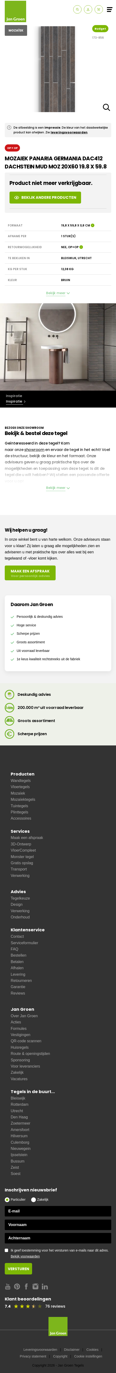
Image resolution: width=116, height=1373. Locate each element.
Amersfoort (20, 1130)
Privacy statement (33, 1356)
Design (17, 904)
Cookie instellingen (88, 1356)
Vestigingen (20, 1035)
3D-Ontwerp (21, 844)
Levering (18, 974)
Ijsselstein (19, 1155)
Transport (19, 869)
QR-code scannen (26, 1041)
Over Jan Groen (24, 1016)
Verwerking (20, 876)
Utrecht (17, 1111)
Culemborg (20, 1142)
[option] (58, 347)
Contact (17, 936)
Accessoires (21, 818)
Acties (16, 1022)
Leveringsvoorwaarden (40, 1350)
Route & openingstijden (30, 1054)
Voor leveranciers (25, 1066)
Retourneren (21, 981)
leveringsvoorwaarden (69, 132)
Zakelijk (17, 1072)
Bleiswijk (18, 1098)
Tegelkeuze (20, 898)
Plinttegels (19, 812)
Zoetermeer (20, 1123)
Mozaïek (18, 793)
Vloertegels (20, 787)
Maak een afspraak (27, 838)
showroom (34, 449)
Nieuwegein (21, 1149)
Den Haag (19, 1117)
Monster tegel (22, 857)
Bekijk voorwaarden (25, 1256)
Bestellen (18, 955)
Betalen (17, 962)
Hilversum (19, 1136)
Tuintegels (19, 806)
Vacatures (19, 1079)
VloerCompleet (23, 850)
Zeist (15, 1167)
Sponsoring (20, 1060)
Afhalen (17, 968)
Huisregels (20, 1047)
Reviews (18, 993)
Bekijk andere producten (45, 197)
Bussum (17, 1161)
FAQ (14, 949)
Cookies (93, 1350)
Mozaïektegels (23, 799)
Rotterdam (20, 1104)
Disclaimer (71, 1350)
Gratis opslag (22, 863)
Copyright (60, 1356)
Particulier (18, 1199)
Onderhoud (20, 917)
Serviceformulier (24, 943)
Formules (19, 1029)
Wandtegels (21, 781)
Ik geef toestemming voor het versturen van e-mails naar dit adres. (61, 1253)
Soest (15, 1174)
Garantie (18, 987)
